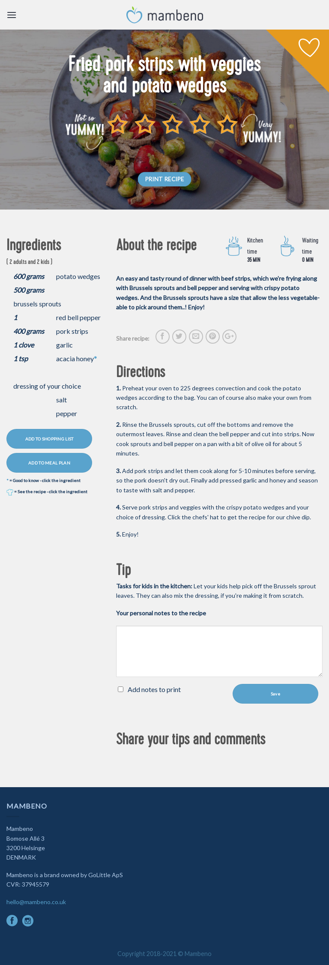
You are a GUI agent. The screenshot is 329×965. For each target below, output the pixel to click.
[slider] (172, 124)
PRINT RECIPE (164, 179)
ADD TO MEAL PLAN (49, 462)
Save (275, 693)
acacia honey (75, 358)
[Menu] (11, 14)
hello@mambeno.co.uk (36, 901)
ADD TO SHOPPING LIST (49, 438)
